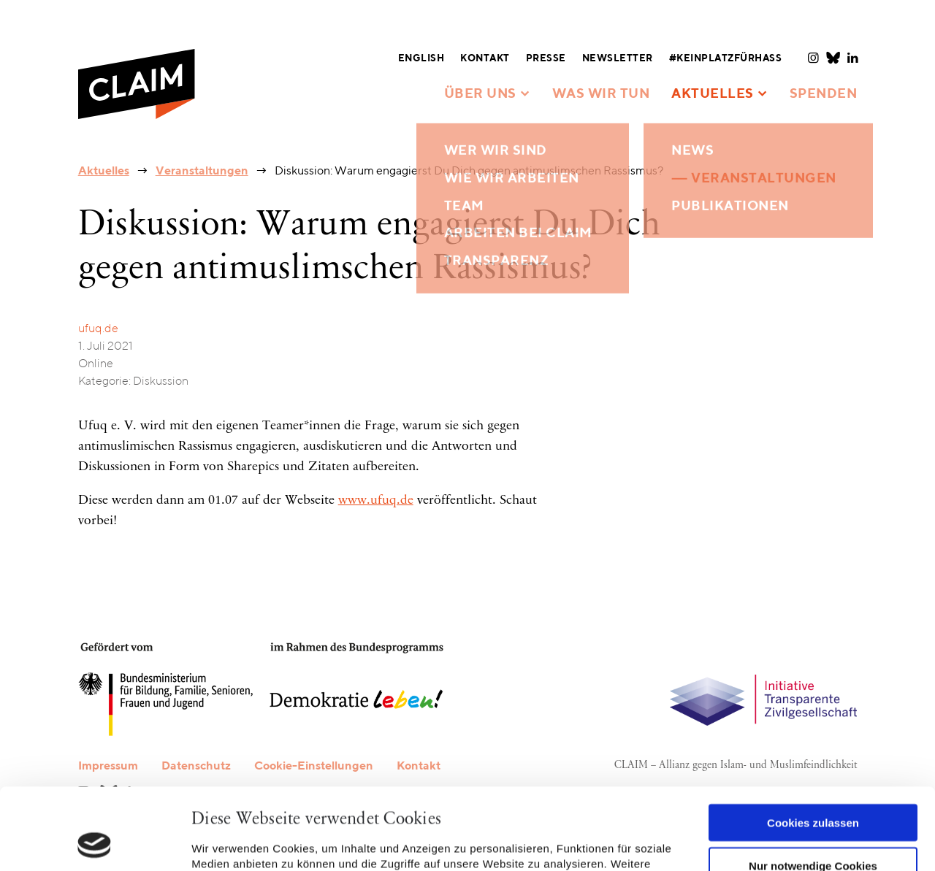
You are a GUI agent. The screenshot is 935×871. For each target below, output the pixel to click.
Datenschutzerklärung (439, 803)
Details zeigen (228, 842)
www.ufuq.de (375, 500)
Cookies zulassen (813, 746)
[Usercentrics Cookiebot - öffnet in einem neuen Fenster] (95, 842)
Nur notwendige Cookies (813, 789)
